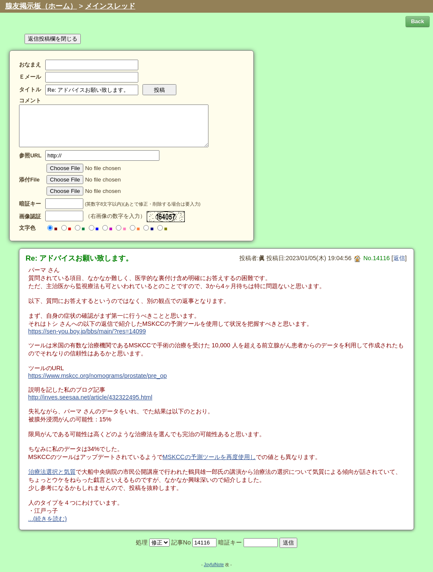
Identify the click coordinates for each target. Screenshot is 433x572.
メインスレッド (110, 6)
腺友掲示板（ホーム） (41, 6)
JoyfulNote (214, 564)
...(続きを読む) (47, 518)
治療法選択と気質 (52, 471)
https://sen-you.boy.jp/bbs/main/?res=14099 (87, 331)
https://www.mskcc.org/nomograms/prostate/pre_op (97, 375)
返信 (399, 258)
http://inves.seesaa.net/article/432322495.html (90, 397)
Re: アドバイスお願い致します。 (79, 258)
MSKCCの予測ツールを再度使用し (209, 457)
